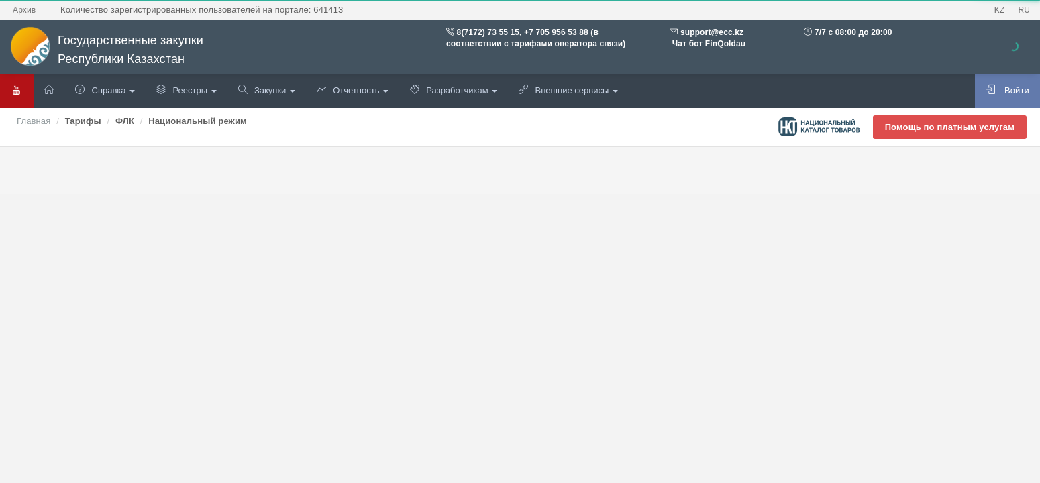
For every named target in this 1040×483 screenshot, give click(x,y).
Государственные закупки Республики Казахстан (106, 50)
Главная (33, 121)
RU (1024, 10)
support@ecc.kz (711, 32)
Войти (1007, 90)
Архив (24, 10)
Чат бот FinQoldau (707, 43)
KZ (999, 10)
